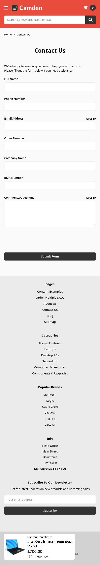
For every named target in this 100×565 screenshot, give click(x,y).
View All (49, 425)
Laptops (50, 349)
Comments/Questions (50, 197)
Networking (50, 361)
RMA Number (13, 178)
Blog (50, 316)
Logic (50, 400)
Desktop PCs (50, 355)
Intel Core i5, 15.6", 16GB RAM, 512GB (50, 546)
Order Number (14, 138)
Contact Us (50, 310)
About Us (50, 303)
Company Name (15, 158)
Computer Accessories (50, 367)
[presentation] (34, 240)
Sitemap (50, 322)
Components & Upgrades (50, 373)
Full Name (11, 79)
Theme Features (50, 343)
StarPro (50, 419)
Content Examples (50, 291)
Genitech (50, 394)
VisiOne (50, 413)
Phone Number (14, 99)
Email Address (50, 118)
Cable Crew (50, 406)
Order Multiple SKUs (50, 297)
